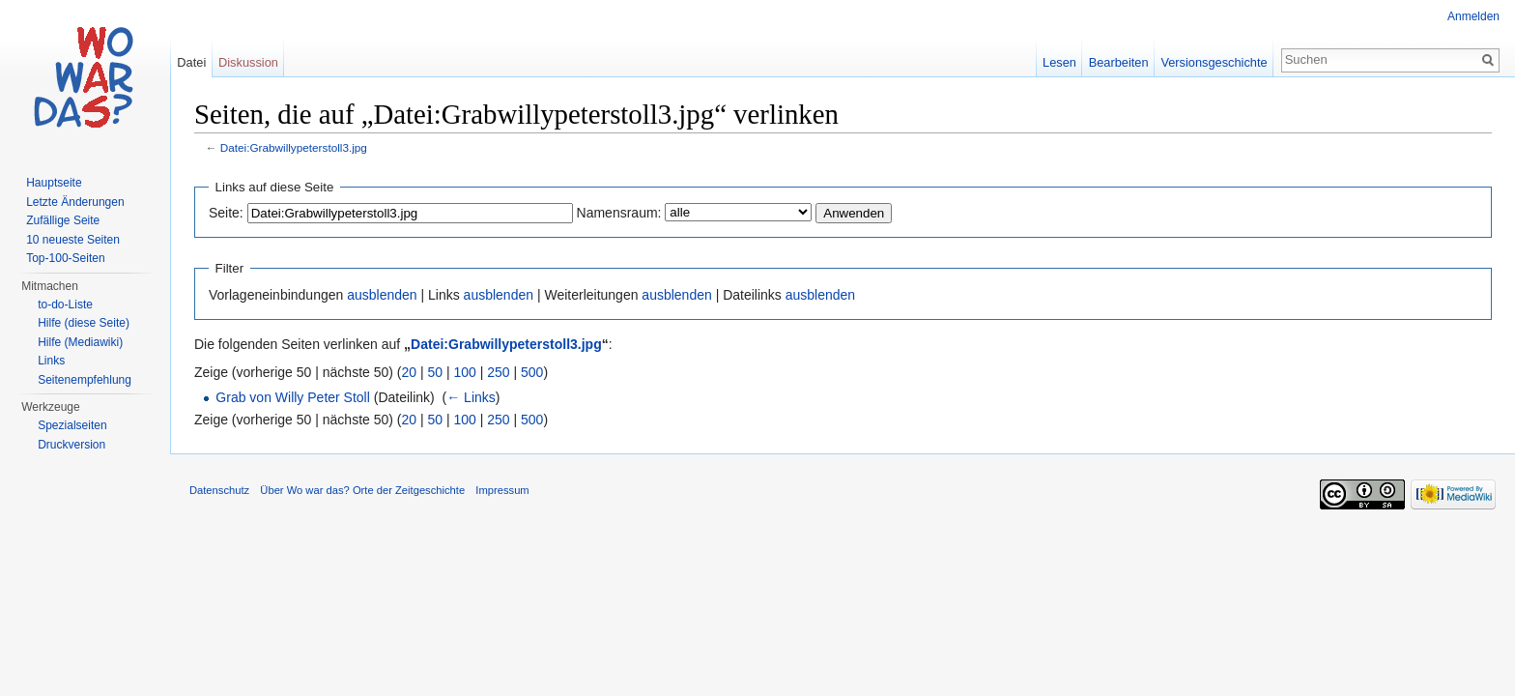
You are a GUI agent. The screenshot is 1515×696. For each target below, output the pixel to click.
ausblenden (381, 295)
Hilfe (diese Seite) (83, 323)
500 (532, 372)
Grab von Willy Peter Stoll (292, 397)
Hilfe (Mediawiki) (80, 342)
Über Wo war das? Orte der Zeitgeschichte (362, 490)
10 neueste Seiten (73, 239)
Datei (191, 62)
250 (498, 372)
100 (465, 372)
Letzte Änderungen (75, 202)
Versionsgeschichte (1213, 62)
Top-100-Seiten (65, 258)
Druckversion (71, 444)
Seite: (226, 212)
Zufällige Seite (63, 220)
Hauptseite (53, 182)
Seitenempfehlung (84, 380)
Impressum (502, 490)
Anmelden (1473, 16)
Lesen (1059, 62)
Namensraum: (619, 212)
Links (51, 360)
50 (435, 372)
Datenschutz (219, 490)
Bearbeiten (1119, 62)
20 (409, 372)
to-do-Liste (65, 304)
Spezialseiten (72, 425)
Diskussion (248, 62)
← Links (471, 397)
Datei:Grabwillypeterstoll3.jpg (293, 147)
